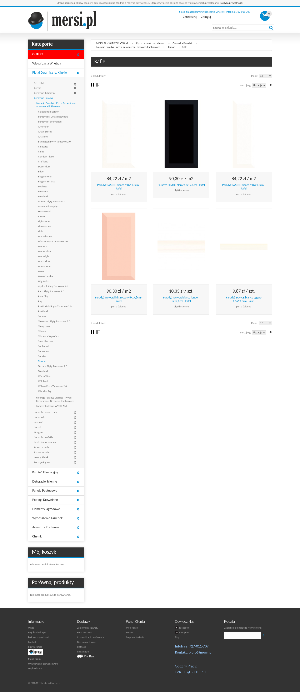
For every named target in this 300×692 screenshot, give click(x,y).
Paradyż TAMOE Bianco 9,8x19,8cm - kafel (118, 187)
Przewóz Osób (35, 646)
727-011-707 (199, 646)
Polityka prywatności (231, 2)
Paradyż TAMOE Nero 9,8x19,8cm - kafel (181, 185)
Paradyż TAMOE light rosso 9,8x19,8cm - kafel (118, 299)
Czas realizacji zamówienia (90, 637)
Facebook (182, 627)
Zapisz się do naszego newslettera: (243, 627)
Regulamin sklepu (37, 632)
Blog (177, 637)
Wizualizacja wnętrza (46, 63)
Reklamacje (83, 651)
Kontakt (32, 642)
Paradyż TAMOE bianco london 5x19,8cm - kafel (181, 299)
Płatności (81, 646)
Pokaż (254, 75)
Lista (98, 85)
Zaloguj (206, 17)
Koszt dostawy (84, 632)
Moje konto (132, 627)
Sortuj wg (245, 85)
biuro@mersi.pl (200, 652)
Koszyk (129, 632)
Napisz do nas (35, 668)
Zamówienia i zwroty (87, 627)
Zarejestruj (190, 17)
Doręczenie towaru (86, 642)
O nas (31, 627)
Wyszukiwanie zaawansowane (43, 663)
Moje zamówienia (135, 637)
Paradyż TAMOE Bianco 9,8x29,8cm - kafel (243, 187)
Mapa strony (34, 658)
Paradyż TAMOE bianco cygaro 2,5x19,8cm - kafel (243, 299)
